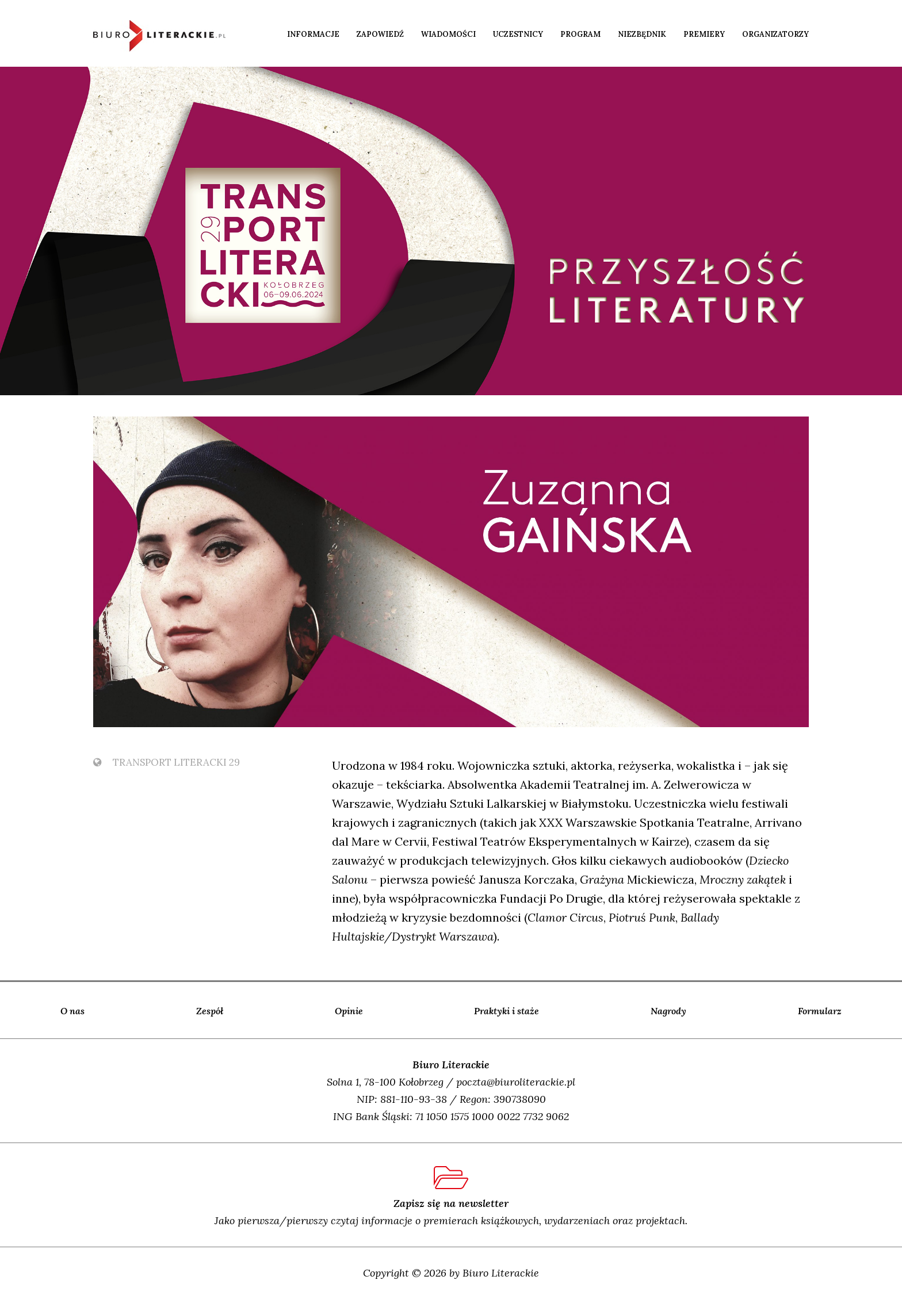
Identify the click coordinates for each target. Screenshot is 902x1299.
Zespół (209, 1011)
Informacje (313, 34)
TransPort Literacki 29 (166, 762)
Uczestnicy (518, 34)
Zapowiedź (380, 34)
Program (580, 34)
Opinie (349, 1011)
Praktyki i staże (506, 1011)
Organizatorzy (775, 34)
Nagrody (668, 1011)
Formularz (820, 1011)
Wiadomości (448, 34)
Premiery (704, 34)
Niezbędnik (642, 34)
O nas (72, 1011)
